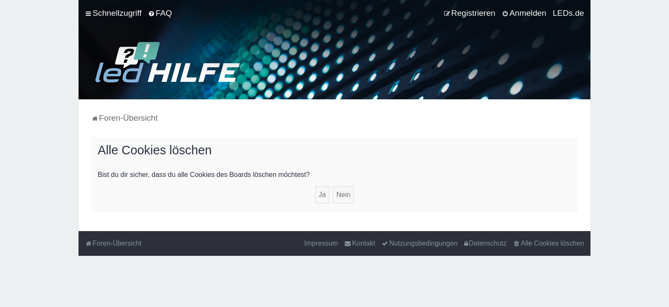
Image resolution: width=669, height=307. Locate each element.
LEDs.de (568, 13)
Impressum (321, 243)
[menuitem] (160, 13)
